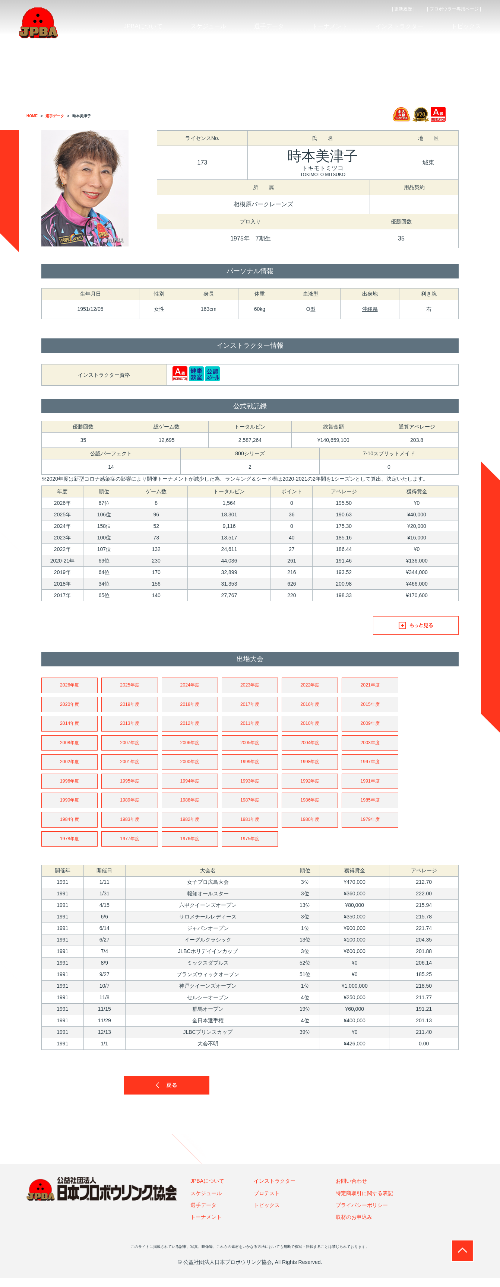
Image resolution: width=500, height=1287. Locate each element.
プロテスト (267, 1202)
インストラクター (274, 1190)
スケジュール (206, 1202)
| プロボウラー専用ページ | (454, 9)
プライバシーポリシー (362, 1214)
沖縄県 (370, 309)
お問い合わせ (351, 1190)
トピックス (267, 1214)
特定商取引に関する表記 (364, 1202)
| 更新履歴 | (403, 9)
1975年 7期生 (250, 238)
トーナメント (206, 1226)
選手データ (203, 1214)
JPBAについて (207, 1190)
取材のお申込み (354, 1226)
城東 (428, 162)
